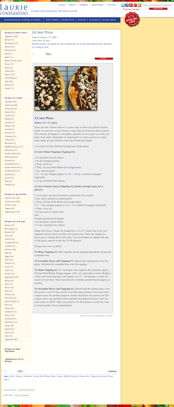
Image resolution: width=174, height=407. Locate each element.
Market (84, 5)
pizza (110, 376)
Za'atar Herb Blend (26, 390)
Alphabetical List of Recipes (14, 360)
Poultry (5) (10, 294)
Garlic (12, 376)
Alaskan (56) (10, 101)
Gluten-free (84, 376)
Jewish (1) (9, 129)
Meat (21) (9, 280)
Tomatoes (27, 376)
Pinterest (131, 5)
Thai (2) (8, 181)
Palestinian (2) (11, 157)
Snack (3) (9, 85)
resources (94, 20)
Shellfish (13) (11, 322)
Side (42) (9, 81)
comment (112, 371)
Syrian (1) (9, 178)
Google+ (135, 5)
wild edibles (52, 20)
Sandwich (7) (11, 311)
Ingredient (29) (11, 277)
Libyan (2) (9, 139)
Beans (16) (9, 225)
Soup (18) (9, 325)
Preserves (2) (11, 298)
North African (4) (13, 153)
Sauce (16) (9, 74)
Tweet (33, 54)
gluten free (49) (12, 198)
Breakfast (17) (11, 43)
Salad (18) (9, 308)
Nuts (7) (8, 284)
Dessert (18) (10, 249)
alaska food (68, 20)
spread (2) (9, 329)
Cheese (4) (9, 239)
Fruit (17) (9, 267)
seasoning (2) (11, 78)
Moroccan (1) (11, 150)
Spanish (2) (10, 174)
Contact (112, 5)
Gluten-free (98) (12, 201)
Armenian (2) (11, 108)
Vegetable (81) (11, 339)
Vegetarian (95, 376)
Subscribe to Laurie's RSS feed (139, 5)
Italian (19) (10, 126)
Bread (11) (9, 40)
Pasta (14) (9, 287)
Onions (19, 376)
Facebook (127, 5)
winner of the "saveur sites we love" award (132, 19)
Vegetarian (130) (12, 212)
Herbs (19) (9, 273)
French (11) (10, 112)
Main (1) (9, 57)
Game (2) (9, 270)
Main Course (57, 376)
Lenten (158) (10, 205)
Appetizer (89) (11, 36)
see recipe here (80, 146)
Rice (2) (8, 305)
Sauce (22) (9, 315)
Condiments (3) (12, 242)
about (72, 5)
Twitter (123, 5)
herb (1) (8, 54)
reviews (82, 20)
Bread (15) (9, 232)
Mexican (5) (10, 143)
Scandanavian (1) (12, 164)
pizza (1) (9, 291)
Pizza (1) (9, 67)
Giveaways (97, 5)
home (62, 5)
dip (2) (8, 253)
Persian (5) (10, 160)
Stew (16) (9, 332)
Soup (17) (9, 88)
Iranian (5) (9, 122)
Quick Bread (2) (12, 301)
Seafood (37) (10, 318)
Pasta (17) (9, 64)
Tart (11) (9, 336)
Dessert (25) (10, 50)
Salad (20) (9, 71)
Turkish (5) (10, 184)
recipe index (110, 20)
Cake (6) (9, 235)
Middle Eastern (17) (14, 146)
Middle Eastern (71, 376)
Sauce (6, 379)
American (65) (11, 105)
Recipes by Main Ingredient (12, 350)
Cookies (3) (10, 246)
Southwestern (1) (12, 171)
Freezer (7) (10, 263)
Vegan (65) (10, 208)
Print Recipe (104, 58)
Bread (104, 376)
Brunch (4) (9, 47)
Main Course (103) (13, 60)
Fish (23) (9, 260)
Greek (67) (9, 115)
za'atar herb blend (41, 376)
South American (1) (13, 167)
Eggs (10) (9, 256)
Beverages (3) (11, 229)
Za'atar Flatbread (22, 395)
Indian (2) (9, 119)
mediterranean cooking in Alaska (23, 20)
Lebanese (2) (10, 136)
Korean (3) (9, 132)
